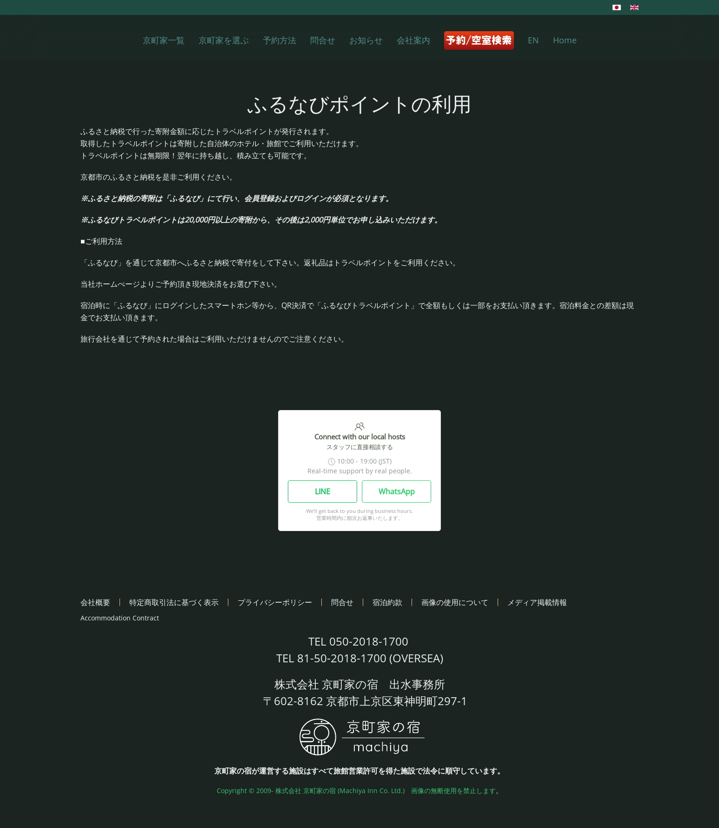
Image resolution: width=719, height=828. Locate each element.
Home (565, 40)
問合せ (322, 40)
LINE (322, 491)
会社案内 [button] (413, 40)
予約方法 (279, 40)
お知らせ (366, 40)
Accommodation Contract (119, 617)
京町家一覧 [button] (164, 40)
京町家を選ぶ (224, 40)
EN (533, 40)
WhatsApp (397, 491)
